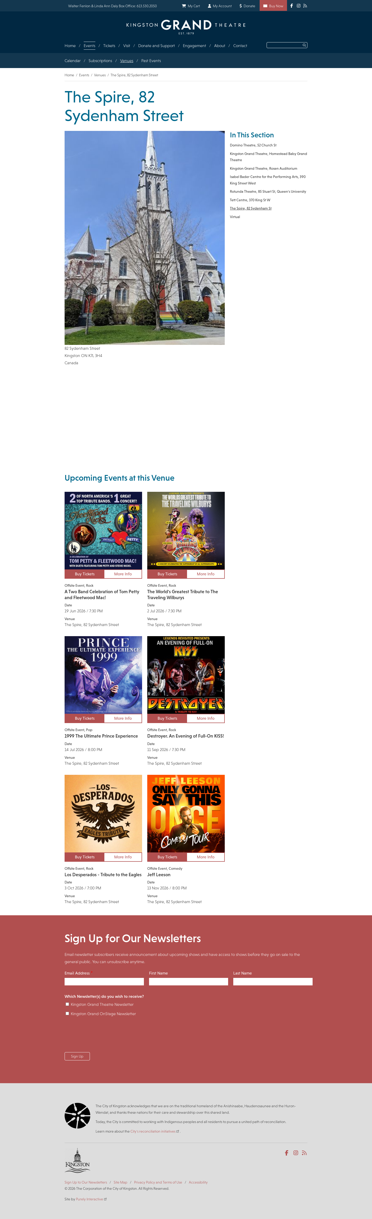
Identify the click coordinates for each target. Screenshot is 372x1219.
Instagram (296, 1153)
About (219, 45)
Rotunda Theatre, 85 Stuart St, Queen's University (268, 191)
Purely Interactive (91, 1199)
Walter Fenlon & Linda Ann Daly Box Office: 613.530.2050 (112, 6)
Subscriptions (100, 60)
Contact (240, 45)
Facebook (287, 1153)
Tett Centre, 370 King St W (250, 200)
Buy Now (276, 6)
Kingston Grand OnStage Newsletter (103, 1014)
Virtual (235, 217)
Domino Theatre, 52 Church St (253, 145)
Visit (126, 45)
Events (89, 45)
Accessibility (198, 1182)
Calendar (73, 60)
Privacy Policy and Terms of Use (158, 1182)
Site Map (120, 1182)
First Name (158, 973)
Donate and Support (156, 45)
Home (70, 45)
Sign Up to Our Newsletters (86, 1182)
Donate (249, 6)
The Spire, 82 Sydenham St (251, 208)
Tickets (109, 45)
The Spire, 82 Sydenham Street (92, 624)
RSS (304, 1153)
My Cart (194, 6)
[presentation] (104, 1036)
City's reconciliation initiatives (155, 1131)
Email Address (77, 973)
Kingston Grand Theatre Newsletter (102, 1004)
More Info (123, 574)
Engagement (194, 45)
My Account (222, 6)
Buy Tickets (85, 574)
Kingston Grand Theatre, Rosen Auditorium (263, 168)
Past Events (151, 60)
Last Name (242, 973)
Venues (126, 60)
